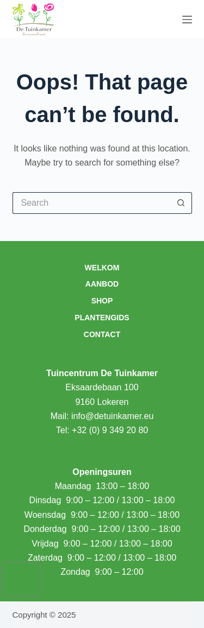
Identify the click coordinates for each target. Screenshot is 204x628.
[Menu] (187, 19)
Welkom (102, 267)
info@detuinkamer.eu (112, 416)
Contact (102, 334)
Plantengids (102, 317)
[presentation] (21, 579)
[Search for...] (91, 203)
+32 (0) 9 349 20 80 (110, 430)
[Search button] (181, 203)
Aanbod (102, 284)
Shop (102, 300)
